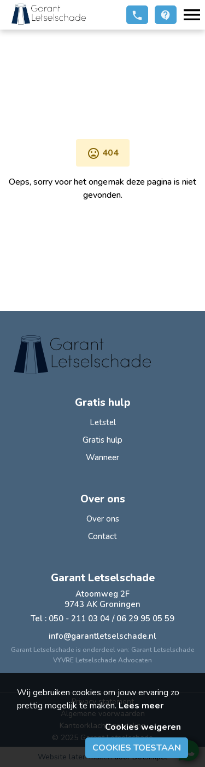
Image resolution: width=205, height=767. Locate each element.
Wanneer (102, 457)
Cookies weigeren (143, 727)
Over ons (102, 518)
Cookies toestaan (136, 748)
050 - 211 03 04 (79, 618)
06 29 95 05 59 (145, 618)
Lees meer (141, 706)
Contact (102, 536)
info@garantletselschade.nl (102, 636)
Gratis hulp (102, 439)
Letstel (103, 422)
